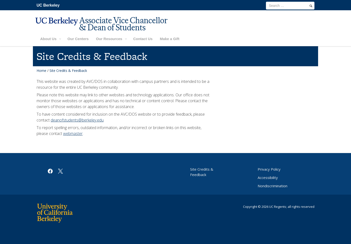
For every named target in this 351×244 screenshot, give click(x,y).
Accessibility (268, 177)
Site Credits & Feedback (201, 172)
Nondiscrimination (272, 185)
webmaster (73, 133)
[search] (310, 6)
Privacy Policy (269, 169)
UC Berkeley (48, 5)
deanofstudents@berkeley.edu (77, 120)
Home (41, 70)
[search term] (290, 6)
